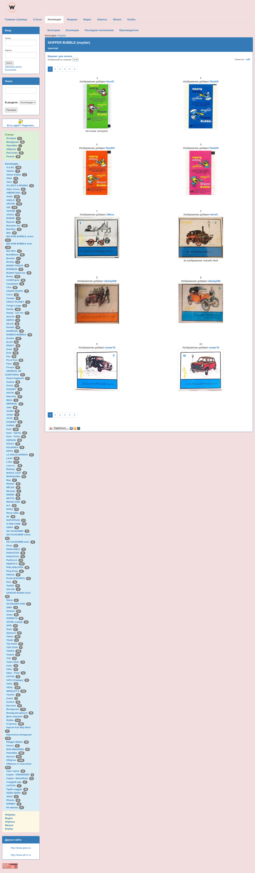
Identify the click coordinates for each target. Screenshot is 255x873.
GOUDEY (14, 389)
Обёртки (13, 149)
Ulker (12, 669)
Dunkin (13, 338)
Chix (11, 287)
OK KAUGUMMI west (20, 541)
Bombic (13, 258)
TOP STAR (14, 647)
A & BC (14, 167)
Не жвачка (15, 807)
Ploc (11, 582)
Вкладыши (15, 142)
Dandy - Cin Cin (18, 312)
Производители (129, 30)
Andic (13, 196)
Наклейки (14, 145)
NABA (12, 509)
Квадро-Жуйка (17, 742)
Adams (13, 171)
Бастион (14, 705)
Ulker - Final (16, 673)
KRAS (12, 451)
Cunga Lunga (16, 305)
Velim (12, 683)
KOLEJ (13, 443)
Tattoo (13, 636)
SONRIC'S (15, 618)
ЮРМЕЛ (13, 803)
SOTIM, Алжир (17, 622)
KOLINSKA (15, 447)
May (11, 480)
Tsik (11, 658)
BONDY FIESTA (17, 265)
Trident (13, 654)
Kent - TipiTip (16, 433)
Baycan (13, 222)
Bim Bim (14, 251)
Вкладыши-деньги (19, 713)
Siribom (13, 611)
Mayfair (13, 483)
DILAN (12, 323)
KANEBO (14, 422)
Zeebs (12, 698)
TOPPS (13, 651)
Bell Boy (14, 229)
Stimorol (14, 633)
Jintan (12, 414)
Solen (12, 614)
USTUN (13, 676)
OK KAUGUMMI (18, 531)
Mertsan (13, 491)
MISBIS (13, 494)
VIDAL (13, 687)
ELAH (12, 342)
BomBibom (15, 254)
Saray (12, 600)
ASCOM (13, 211)
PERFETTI (15, 563)
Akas (12, 182)
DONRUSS (15, 331)
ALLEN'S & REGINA (20, 185)
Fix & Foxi (15, 360)
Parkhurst (14, 560)
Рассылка (15, 152)
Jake (12, 407)
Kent (12, 429)
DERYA (13, 320)
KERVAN (14, 440)
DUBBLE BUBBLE (19, 334)
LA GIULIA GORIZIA (20, 454)
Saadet (13, 585)
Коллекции (11, 163)
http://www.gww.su (21, 847)
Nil (10, 516)
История (14, 138)
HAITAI (13, 392)
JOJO (12, 418)
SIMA (12, 607)
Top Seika (14, 643)
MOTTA (13, 498)
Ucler (12, 665)
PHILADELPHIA (17, 567)
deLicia (13, 316)
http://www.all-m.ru (21, 855)
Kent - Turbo (16, 436)
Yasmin (13, 694)
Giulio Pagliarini (18, 378)
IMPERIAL (14, 403)
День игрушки (17, 716)
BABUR (13, 218)
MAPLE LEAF (16, 473)
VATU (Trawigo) (17, 680)
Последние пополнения (99, 30)
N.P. (11, 505)
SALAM (13, 589)
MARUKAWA (16, 476)
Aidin (12, 178)
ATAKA (13, 214)
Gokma (13, 382)
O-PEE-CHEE (16, 523)
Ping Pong (15, 571)
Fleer (12, 363)
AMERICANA (16, 192)
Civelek (13, 298)
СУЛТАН (14, 785)
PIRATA (13, 574)
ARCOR (14, 203)
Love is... (14, 465)
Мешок (9, 825)
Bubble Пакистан (18, 272)
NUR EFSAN (16, 520)
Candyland (15, 283)
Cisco (12, 294)
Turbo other (15, 662)
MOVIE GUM (16, 502)
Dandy (13, 309)
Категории (54, 30)
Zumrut (13, 702)
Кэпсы (13, 745)
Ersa (12, 352)
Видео (9, 818)
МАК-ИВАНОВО (18, 749)
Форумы (10, 814)
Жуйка (13, 720)
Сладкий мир (16, 782)
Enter (12, 349)
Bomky (13, 262)
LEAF (13, 458)
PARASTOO (15, 552)
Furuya (13, 367)
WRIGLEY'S (16, 691)
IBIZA (12, 400)
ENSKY (13, 345)
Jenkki (13, 411)
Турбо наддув (17, 789)
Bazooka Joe (17, 225)
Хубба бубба (16, 792)
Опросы (10, 821)
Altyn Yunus (16, 189)
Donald (13, 327)
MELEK (13, 487)
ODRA (12, 527)
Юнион (13, 800)
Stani (12, 629)
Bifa (11, 233)
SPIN (12, 625)
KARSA (13, 425)
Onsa (12, 545)
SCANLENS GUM (18, 603)
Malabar (13, 469)
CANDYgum (15, 280)
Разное (13, 156)
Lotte (12, 462)
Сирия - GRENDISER (20, 774)
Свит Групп (15, 771)
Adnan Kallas (16, 174)
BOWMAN (14, 269)
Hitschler (14, 396)
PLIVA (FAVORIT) (18, 578)
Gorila (12, 385)
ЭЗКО (12, 796)
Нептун (14, 756)
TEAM (12, 640)
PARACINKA (16, 549)
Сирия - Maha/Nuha (20, 778)
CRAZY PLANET (18, 301)
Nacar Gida (15, 512)
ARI (12, 207)
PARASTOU (15, 556)
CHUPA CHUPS (17, 291)
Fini (11, 356)
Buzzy (13, 276)
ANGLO (13, 200)
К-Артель (15, 723)
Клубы (9, 828)
